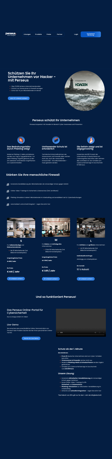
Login (76, 34)
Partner (59, 34)
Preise (49, 34)
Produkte (38, 34)
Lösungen (27, 34)
